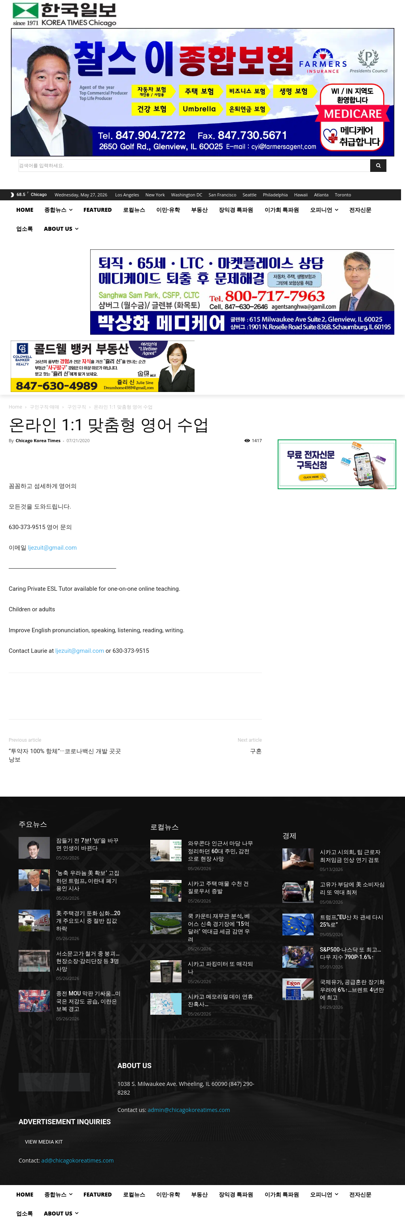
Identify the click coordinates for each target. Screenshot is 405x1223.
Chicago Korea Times (37, 440)
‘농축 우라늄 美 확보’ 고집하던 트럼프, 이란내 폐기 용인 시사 (87, 880)
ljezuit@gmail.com (79, 650)
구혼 (256, 751)
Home (15, 406)
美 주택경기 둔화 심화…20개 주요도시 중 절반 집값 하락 (88, 921)
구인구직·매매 (44, 406)
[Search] (378, 165)
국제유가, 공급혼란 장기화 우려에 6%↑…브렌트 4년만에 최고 (352, 990)
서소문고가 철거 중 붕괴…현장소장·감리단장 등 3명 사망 (87, 961)
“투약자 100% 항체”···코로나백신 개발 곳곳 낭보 (65, 755)
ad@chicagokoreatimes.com (78, 1160)
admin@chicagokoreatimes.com (189, 1110)
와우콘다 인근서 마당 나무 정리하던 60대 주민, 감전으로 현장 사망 (220, 851)
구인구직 (76, 406)
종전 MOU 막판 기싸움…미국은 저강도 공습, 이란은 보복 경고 (88, 1001)
